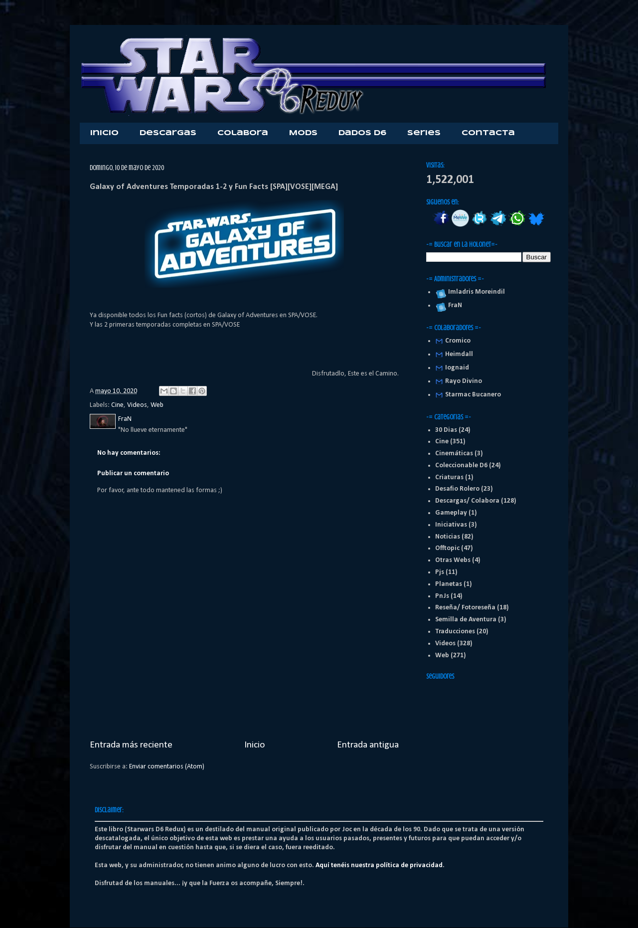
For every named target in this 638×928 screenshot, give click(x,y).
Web (157, 405)
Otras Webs (453, 560)
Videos (137, 405)
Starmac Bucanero (473, 394)
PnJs (442, 596)
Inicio (104, 133)
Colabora (242, 133)
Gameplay (451, 513)
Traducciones (455, 631)
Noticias (447, 537)
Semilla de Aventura (465, 619)
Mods (303, 133)
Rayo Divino (463, 381)
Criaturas (449, 477)
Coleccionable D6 (461, 465)
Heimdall (459, 354)
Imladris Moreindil (475, 292)
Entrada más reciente (131, 745)
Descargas (168, 133)
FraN (453, 305)
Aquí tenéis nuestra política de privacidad (379, 865)
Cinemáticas (454, 453)
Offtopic (447, 548)
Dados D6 (362, 133)
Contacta (488, 133)
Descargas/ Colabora (467, 501)
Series (424, 133)
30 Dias (446, 430)
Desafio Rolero (457, 489)
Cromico (458, 341)
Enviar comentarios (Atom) (166, 766)
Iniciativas (451, 525)
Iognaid (457, 367)
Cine (117, 405)
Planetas (448, 584)
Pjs (439, 572)
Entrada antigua (368, 745)
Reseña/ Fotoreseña (465, 607)
